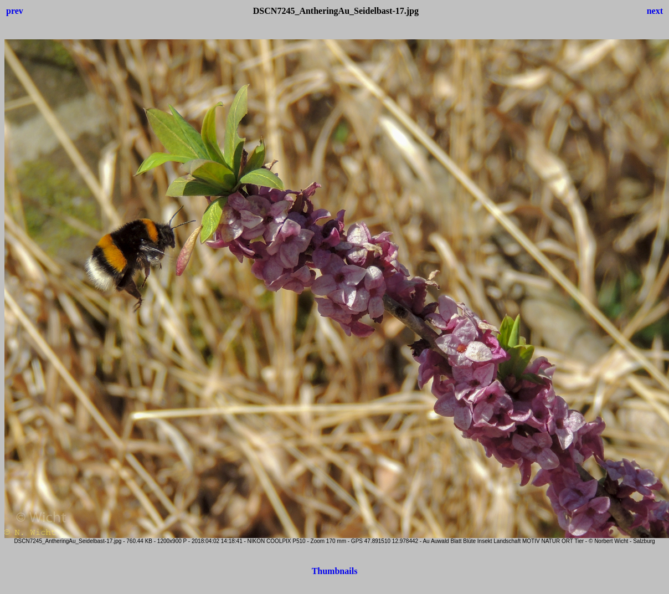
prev (14, 11)
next (655, 11)
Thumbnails (335, 571)
